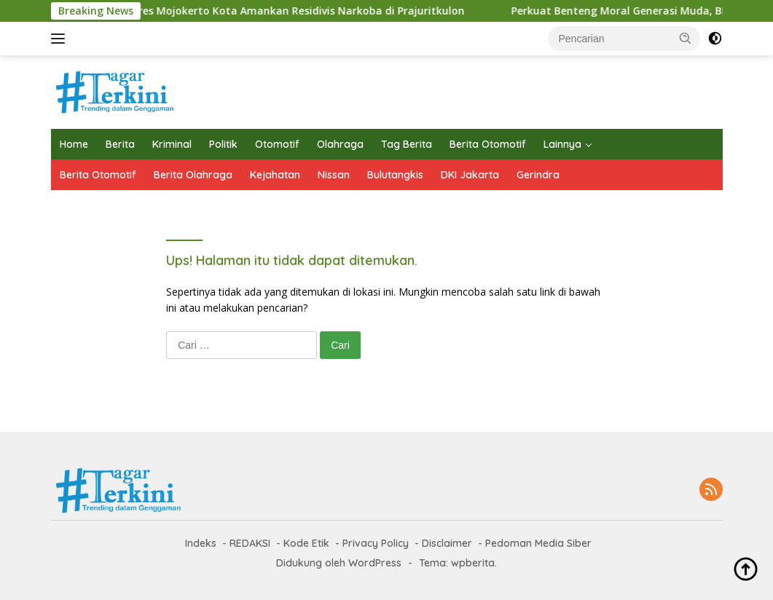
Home (74, 144)
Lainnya (562, 144)
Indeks (200, 543)
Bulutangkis (395, 174)
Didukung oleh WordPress (338, 562)
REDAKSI (249, 543)
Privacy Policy (375, 543)
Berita (120, 144)
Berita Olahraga (193, 174)
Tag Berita (406, 144)
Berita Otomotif (488, 144)
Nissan (334, 174)
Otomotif (277, 144)
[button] (685, 38)
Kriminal (172, 144)
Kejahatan (275, 174)
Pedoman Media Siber (538, 543)
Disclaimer (447, 543)
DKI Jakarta (470, 174)
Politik (223, 144)
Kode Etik (306, 543)
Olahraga (340, 144)
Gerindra (538, 174)
